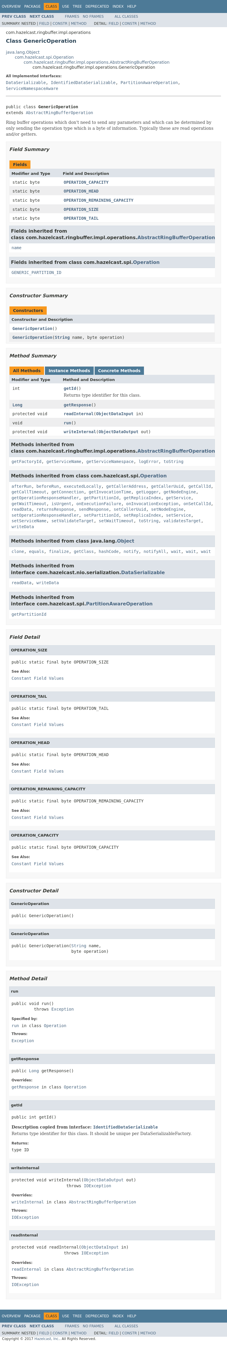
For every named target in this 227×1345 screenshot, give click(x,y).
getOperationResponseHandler (45, 497)
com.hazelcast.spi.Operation (44, 57)
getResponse (77, 405)
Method (79, 24)
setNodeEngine (167, 509)
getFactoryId (26, 461)
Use (65, 6)
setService (178, 515)
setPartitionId (101, 515)
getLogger (147, 492)
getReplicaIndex (142, 497)
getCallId (199, 486)
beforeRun (47, 486)
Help (131, 6)
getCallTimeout (29, 492)
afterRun (21, 486)
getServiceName (63, 461)
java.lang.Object (23, 52)
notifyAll (155, 551)
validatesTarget (182, 520)
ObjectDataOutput (119, 431)
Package (32, 6)
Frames (72, 16)
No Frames (93, 16)
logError (148, 461)
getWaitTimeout (29, 503)
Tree (77, 6)
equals (36, 551)
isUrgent (61, 503)
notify (131, 551)
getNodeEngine (179, 492)
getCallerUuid (167, 486)
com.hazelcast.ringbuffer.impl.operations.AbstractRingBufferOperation (97, 62)
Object (125, 541)
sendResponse (94, 509)
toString (173, 461)
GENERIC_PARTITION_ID (36, 272)
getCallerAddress (126, 486)
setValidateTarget (72, 520)
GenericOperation (32, 328)
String (62, 337)
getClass (84, 551)
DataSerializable (26, 82)
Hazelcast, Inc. (46, 1339)
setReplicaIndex (142, 515)
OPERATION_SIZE (81, 209)
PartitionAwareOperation (149, 82)
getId (70, 388)
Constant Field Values (38, 678)
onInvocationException (152, 503)
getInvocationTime (110, 492)
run (67, 423)
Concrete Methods (119, 370)
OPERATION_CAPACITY (86, 182)
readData (21, 509)
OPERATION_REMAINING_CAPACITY (99, 200)
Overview (11, 6)
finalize (59, 551)
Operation (146, 262)
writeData (23, 526)
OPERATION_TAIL (81, 218)
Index (118, 6)
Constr (60, 24)
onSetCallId (197, 503)
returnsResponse (55, 509)
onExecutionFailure (98, 503)
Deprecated (97, 6)
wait (176, 551)
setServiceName (29, 520)
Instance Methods (69, 370)
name (17, 247)
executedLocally (82, 486)
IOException (97, 1185)
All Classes (126, 16)
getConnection (67, 492)
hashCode (109, 551)
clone (18, 551)
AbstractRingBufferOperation (59, 112)
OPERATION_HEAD (81, 191)
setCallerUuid (130, 509)
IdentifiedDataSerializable (83, 82)
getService (178, 497)
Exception (62, 1009)
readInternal (79, 413)
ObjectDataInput (114, 413)
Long (17, 405)
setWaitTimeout (116, 520)
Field (44, 24)
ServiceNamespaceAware (32, 88)
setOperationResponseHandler (45, 515)
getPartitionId (101, 497)
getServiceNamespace (110, 461)
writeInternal (80, 431)
